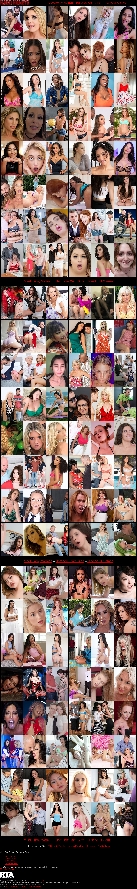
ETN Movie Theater (57, 846)
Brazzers (91, 846)
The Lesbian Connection (13, 862)
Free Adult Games (115, 2)
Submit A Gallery (35, 886)
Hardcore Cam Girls (88, 2)
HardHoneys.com (45, 881)
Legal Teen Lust (10, 858)
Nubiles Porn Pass (76, 846)
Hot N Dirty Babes (11, 864)
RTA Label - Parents (7, 869)
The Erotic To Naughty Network (16, 886)
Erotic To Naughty (11, 856)
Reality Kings (104, 846)
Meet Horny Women (60, 2)
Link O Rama (9, 860)
